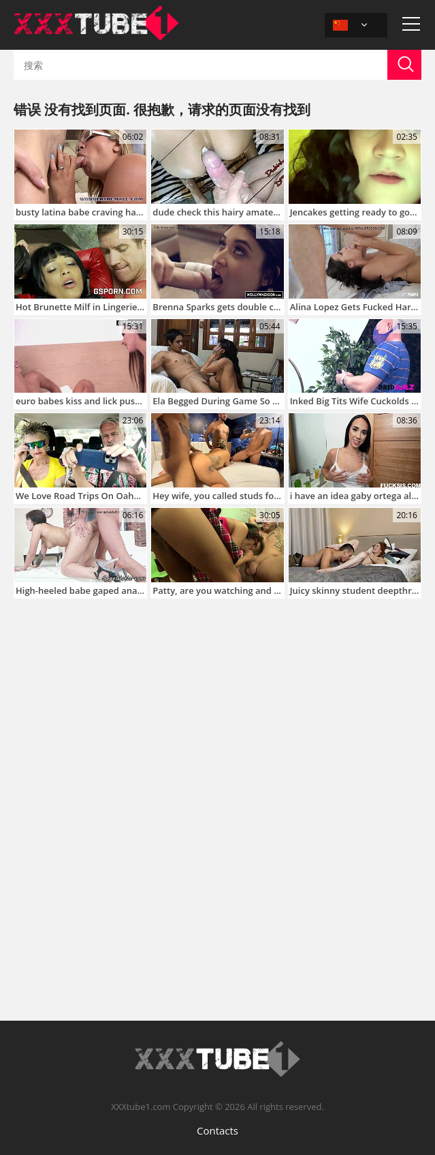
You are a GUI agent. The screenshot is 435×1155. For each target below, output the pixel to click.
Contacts (217, 1130)
